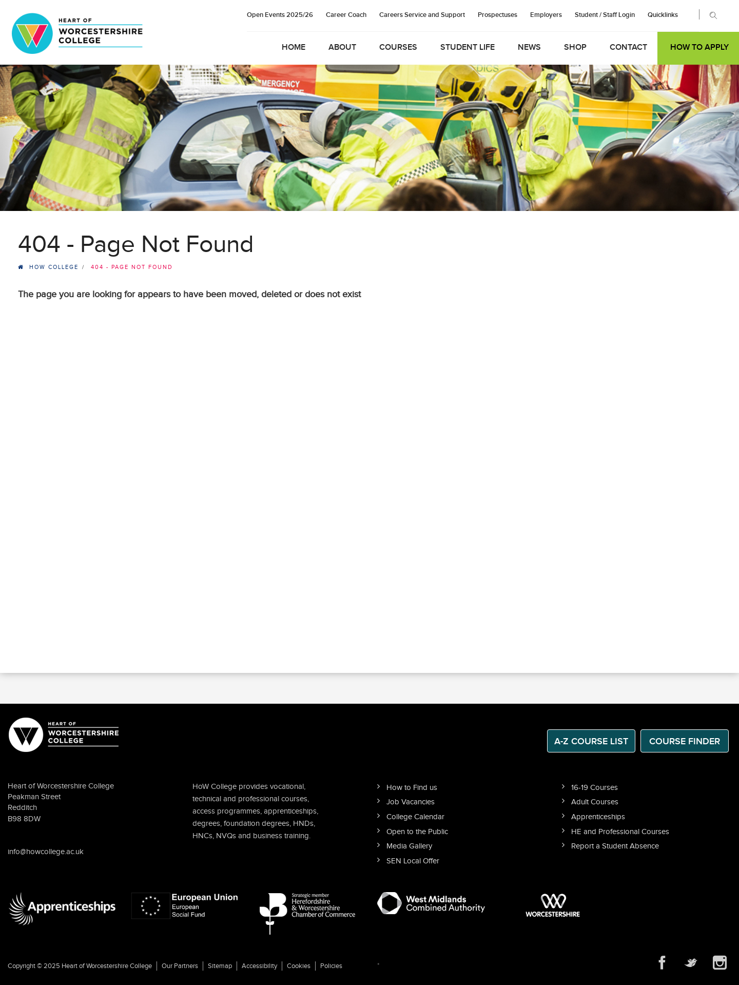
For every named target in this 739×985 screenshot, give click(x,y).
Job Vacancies (410, 802)
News (529, 47)
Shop (575, 47)
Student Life (467, 47)
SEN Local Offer (412, 861)
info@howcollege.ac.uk (46, 851)
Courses (398, 47)
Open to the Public (417, 831)
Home (293, 47)
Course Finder (684, 741)
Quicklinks (663, 15)
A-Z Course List (591, 741)
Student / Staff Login (605, 15)
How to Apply (699, 47)
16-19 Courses (594, 787)
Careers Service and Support (422, 15)
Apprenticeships (598, 817)
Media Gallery (409, 846)
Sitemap (220, 966)
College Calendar (415, 817)
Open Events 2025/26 (280, 15)
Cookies (298, 966)
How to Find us (411, 787)
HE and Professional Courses (620, 831)
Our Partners (180, 966)
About (342, 47)
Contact (628, 47)
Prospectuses (497, 15)
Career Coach (346, 15)
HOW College (54, 267)
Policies (331, 966)
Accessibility (259, 966)
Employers (546, 15)
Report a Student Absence (615, 846)
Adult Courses (594, 802)
